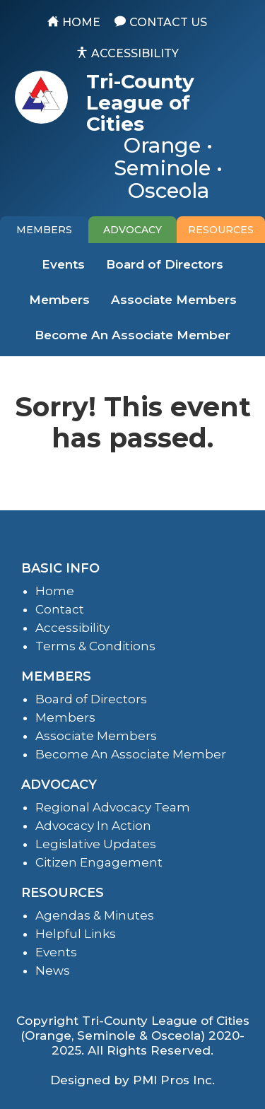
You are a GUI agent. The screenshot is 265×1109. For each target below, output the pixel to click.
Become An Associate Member (132, 335)
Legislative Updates (95, 844)
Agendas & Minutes (94, 915)
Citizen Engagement (99, 862)
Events (63, 264)
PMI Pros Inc (172, 1080)
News (52, 970)
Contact (59, 609)
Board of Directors (164, 264)
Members (59, 300)
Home (54, 591)
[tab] (44, 229)
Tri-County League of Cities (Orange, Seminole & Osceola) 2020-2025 (134, 1035)
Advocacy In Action (93, 825)
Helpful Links (75, 934)
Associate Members (174, 300)
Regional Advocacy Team (112, 807)
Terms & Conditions (95, 646)
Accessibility (72, 628)
